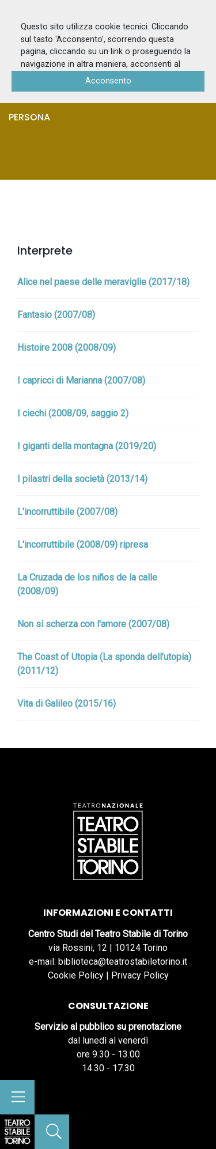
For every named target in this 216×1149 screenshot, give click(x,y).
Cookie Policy (76, 975)
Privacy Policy (140, 975)
